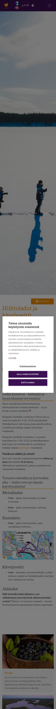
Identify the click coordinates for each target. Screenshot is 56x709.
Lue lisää (12, 358)
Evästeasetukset (28, 366)
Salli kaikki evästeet (28, 374)
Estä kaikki (27, 382)
